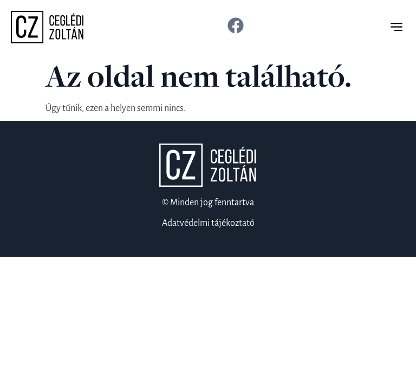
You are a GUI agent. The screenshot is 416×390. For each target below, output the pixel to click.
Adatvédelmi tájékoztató (208, 223)
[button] (396, 27)
